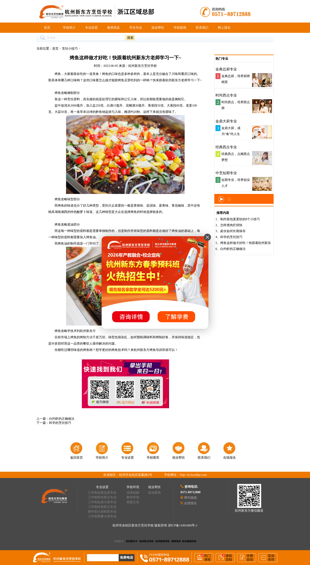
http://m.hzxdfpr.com (193, 474)
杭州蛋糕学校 (189, 541)
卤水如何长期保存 (233, 231)
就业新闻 (154, 492)
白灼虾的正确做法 (61, 418)
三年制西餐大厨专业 (102, 516)
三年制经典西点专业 (102, 506)
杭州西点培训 (146, 541)
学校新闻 (180, 27)
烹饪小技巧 (70, 48)
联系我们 (202, 27)
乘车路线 (190, 497)
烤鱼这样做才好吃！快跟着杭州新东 (245, 243)
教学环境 (133, 497)
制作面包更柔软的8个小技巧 (240, 219)
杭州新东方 (132, 541)
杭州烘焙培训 (162, 541)
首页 (47, 27)
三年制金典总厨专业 (102, 492)
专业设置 (91, 27)
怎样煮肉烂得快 (231, 225)
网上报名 (224, 27)
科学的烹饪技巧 (60, 422)
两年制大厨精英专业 (102, 511)
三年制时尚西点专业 (102, 497)
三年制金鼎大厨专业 (102, 502)
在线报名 (190, 503)
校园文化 (133, 502)
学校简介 (69, 27)
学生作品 (135, 27)
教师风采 (113, 27)
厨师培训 (176, 541)
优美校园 (133, 492)
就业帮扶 (157, 27)
